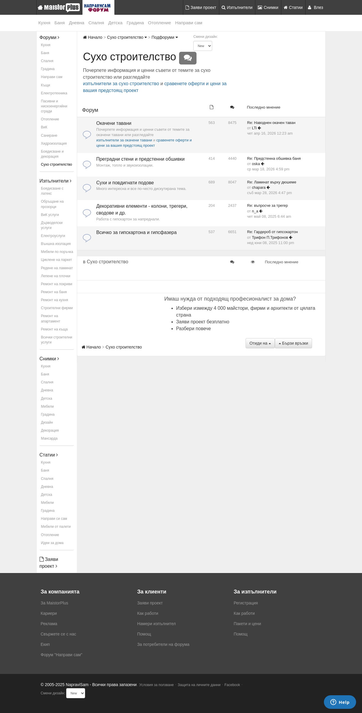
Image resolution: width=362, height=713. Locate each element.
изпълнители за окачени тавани (124, 140)
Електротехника (54, 93)
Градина (135, 22)
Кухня (44, 22)
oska (256, 164)
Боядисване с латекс (52, 191)
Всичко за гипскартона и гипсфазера (136, 232)
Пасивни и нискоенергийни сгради (54, 106)
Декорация (50, 430)
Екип (45, 644)
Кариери (49, 613)
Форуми (50, 37)
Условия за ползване (156, 685)
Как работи (147, 613)
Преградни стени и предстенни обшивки (140, 159)
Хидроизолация (54, 143)
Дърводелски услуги (52, 225)
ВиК (44, 127)
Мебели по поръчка (57, 252)
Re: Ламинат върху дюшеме (271, 182)
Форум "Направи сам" (61, 654)
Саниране (49, 135)
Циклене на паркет (56, 260)
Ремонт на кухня (54, 300)
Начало (93, 37)
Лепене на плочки (55, 276)
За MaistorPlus (54, 603)
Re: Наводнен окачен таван (271, 122)
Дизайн (47, 422)
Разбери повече (193, 328)
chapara (258, 187)
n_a (255, 211)
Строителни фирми (57, 308)
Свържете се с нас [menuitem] (58, 634)
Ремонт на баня (54, 292)
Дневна (76, 22)
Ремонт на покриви (56, 284)
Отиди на (260, 343)
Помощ (144, 634)
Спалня (96, 22)
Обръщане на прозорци (52, 204)
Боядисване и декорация (52, 154)
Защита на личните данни (199, 685)
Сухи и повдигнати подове (125, 182)
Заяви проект (201, 7)
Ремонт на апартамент (50, 318)
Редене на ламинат (57, 268)
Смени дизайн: (205, 37)
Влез (315, 7)
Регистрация (246, 603)
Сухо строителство (56, 164)
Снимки (268, 7)
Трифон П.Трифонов (270, 237)
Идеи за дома (52, 543)
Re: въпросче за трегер (267, 205)
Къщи (45, 85)
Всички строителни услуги (56, 339)
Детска (115, 22)
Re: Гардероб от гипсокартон (272, 232)
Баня (59, 22)
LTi (254, 128)
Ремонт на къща (54, 329)
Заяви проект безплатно (202, 321)
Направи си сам (54, 519)
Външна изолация (56, 244)
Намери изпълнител (156, 623)
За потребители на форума (163, 644)
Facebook (232, 685)
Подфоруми (165, 37)
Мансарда (49, 438)
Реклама (49, 623)
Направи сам (188, 22)
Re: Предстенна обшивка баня (274, 158)
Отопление (159, 22)
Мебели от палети (56, 527)
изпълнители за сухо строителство (121, 83)
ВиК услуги (50, 215)
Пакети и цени (247, 623)
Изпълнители (237, 7)
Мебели (47, 406)
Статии (293, 7)
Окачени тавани (114, 123)
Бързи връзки (293, 343)
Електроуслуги (53, 236)
